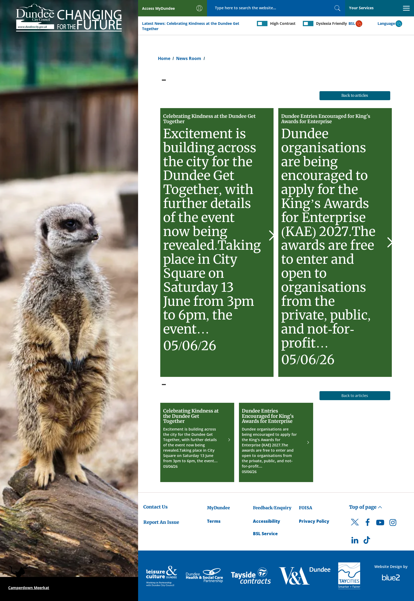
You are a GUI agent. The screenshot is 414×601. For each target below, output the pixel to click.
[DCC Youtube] (380, 524)
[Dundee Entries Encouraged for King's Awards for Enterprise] (335, 242)
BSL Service (265, 534)
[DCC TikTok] (367, 541)
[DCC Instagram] (393, 524)
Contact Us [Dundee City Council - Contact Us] (155, 507)
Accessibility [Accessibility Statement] (266, 521)
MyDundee (218, 507)
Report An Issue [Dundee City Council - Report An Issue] (161, 522)
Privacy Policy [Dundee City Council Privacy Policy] (314, 521)
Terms (213, 521)
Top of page (365, 507)
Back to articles (354, 95)
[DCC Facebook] (367, 524)
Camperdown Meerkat (28, 587)
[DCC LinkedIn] (355, 541)
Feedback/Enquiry (272, 507)
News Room (188, 58)
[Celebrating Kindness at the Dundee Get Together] (217, 242)
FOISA (305, 507)
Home (164, 58)
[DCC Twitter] (355, 526)
